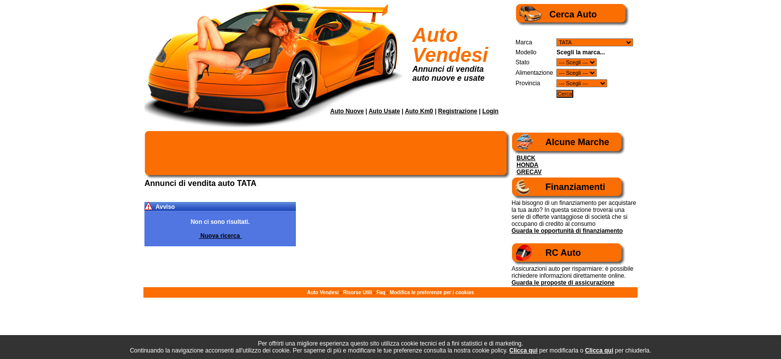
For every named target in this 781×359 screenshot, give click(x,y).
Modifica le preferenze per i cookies (432, 292)
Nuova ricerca (220, 235)
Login (490, 111)
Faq (381, 292)
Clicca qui (524, 350)
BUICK (526, 158)
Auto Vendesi (450, 45)
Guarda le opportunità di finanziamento (567, 230)
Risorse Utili (357, 292)
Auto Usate (384, 111)
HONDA (527, 165)
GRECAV (529, 172)
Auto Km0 (419, 111)
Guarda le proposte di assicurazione (563, 282)
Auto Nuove (347, 111)
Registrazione (458, 111)
